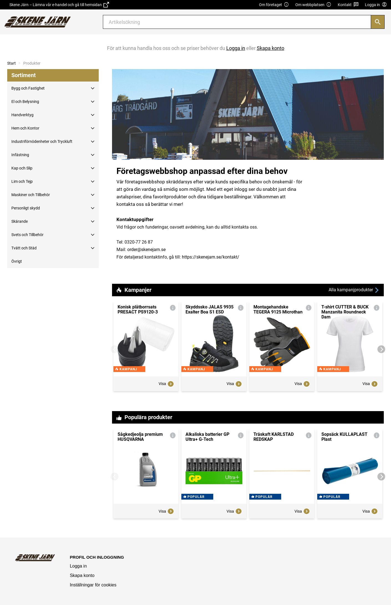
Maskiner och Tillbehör (30, 195)
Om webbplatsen (313, 5)
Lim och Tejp (22, 181)
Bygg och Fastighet (28, 88)
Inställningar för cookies (93, 585)
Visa (166, 389)
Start (11, 63)
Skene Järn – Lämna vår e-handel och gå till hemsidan (59, 4)
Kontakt (348, 5)
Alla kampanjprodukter (354, 290)
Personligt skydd (25, 208)
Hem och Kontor (25, 128)
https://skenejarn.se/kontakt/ (210, 257)
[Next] (381, 349)
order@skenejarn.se (146, 249)
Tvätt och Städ (24, 248)
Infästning (20, 155)
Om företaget (274, 5)
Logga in (78, 566)
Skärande (19, 221)
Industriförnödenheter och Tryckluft (41, 141)
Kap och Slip (21, 168)
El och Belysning (25, 101)
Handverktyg (22, 115)
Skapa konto (82, 575)
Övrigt (16, 261)
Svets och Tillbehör (27, 234)
